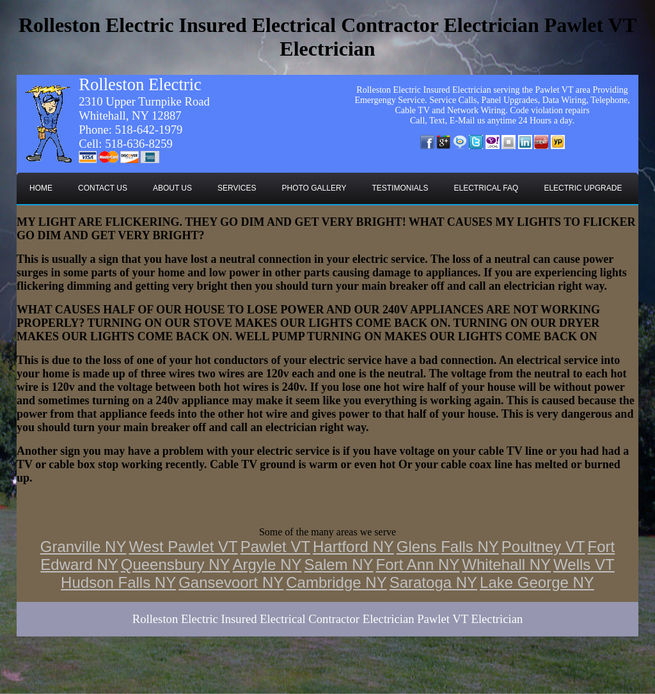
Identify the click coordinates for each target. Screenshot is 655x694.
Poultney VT (543, 546)
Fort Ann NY (418, 564)
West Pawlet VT (183, 546)
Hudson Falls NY (118, 582)
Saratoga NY (433, 582)
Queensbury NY (175, 564)
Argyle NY (267, 564)
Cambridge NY (336, 582)
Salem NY (339, 564)
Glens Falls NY (448, 546)
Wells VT (584, 564)
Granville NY (83, 546)
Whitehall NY (506, 564)
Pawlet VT (275, 546)
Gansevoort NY (230, 582)
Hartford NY (353, 546)
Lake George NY (537, 582)
